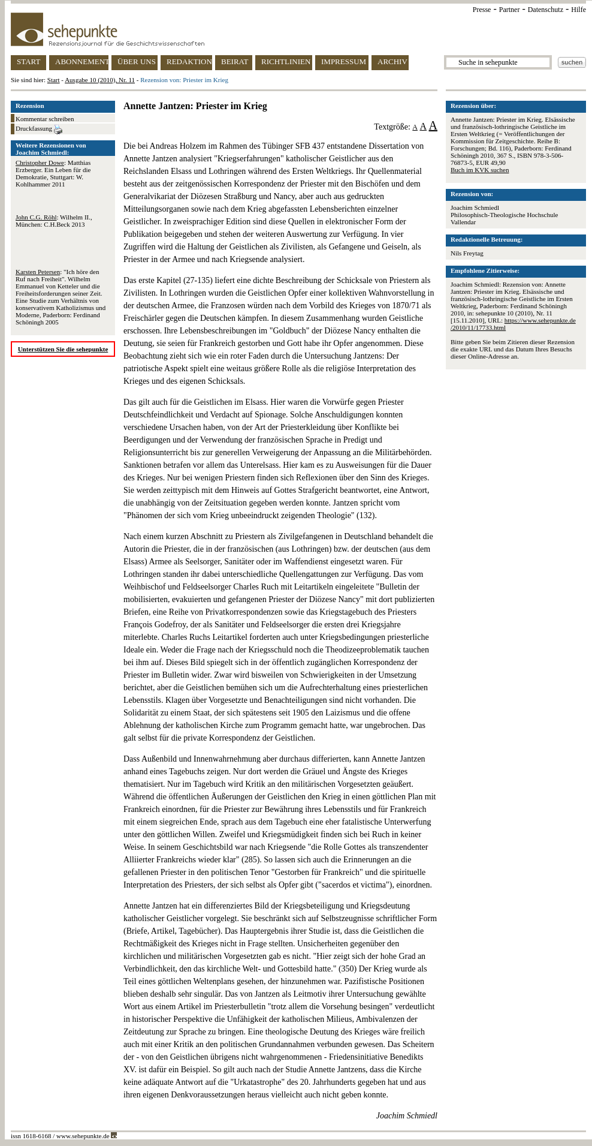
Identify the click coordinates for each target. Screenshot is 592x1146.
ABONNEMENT (81, 61)
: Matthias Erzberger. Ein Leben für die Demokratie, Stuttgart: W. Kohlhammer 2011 (53, 173)
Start (53, 79)
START (28, 61)
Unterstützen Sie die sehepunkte (63, 349)
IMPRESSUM (343, 61)
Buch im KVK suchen (480, 169)
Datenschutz (545, 9)
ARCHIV (392, 61)
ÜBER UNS (136, 61)
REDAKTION (189, 61)
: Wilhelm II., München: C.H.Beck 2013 (54, 220)
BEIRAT (235, 61)
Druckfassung (39, 129)
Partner (509, 9)
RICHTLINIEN (285, 61)
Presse (482, 9)
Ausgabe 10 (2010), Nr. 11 (100, 79)
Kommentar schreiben (45, 118)
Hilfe (578, 9)
